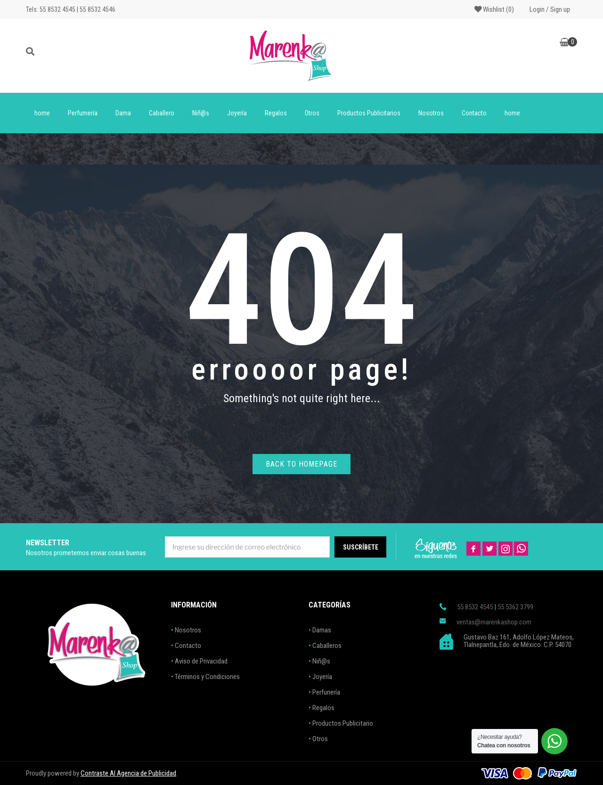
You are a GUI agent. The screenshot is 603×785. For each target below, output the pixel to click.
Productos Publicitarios (368, 113)
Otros (312, 113)
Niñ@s (200, 113)
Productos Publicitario (342, 723)
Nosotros (431, 113)
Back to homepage (301, 464)
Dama (123, 113)
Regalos (276, 113)
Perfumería (83, 113)
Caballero (161, 113)
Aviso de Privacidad (201, 661)
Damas (321, 630)
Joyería (237, 113)
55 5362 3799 (515, 607)
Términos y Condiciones (207, 676)
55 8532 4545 (475, 607)
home (42, 113)
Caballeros (327, 645)
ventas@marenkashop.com (493, 622)
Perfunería (326, 692)
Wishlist (494, 9)
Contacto (474, 113)
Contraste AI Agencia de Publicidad (128, 773)
